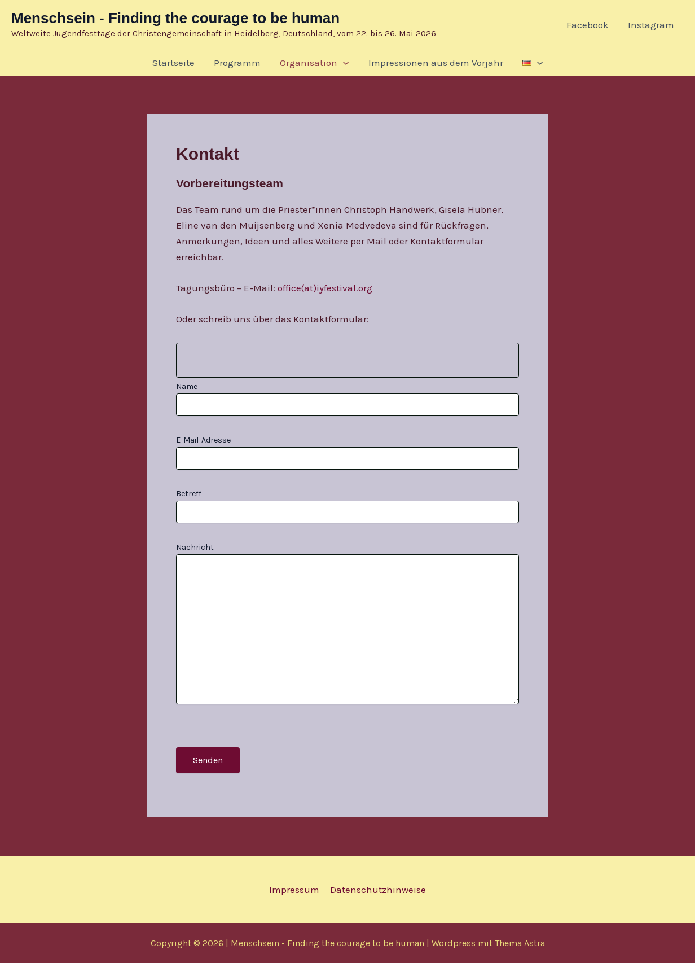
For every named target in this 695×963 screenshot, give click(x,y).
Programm (237, 62)
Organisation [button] (314, 63)
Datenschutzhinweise (377, 889)
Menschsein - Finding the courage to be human (175, 18)
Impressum (295, 889)
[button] (343, 63)
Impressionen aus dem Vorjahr (435, 62)
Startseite (173, 62)
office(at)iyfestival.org (325, 288)
